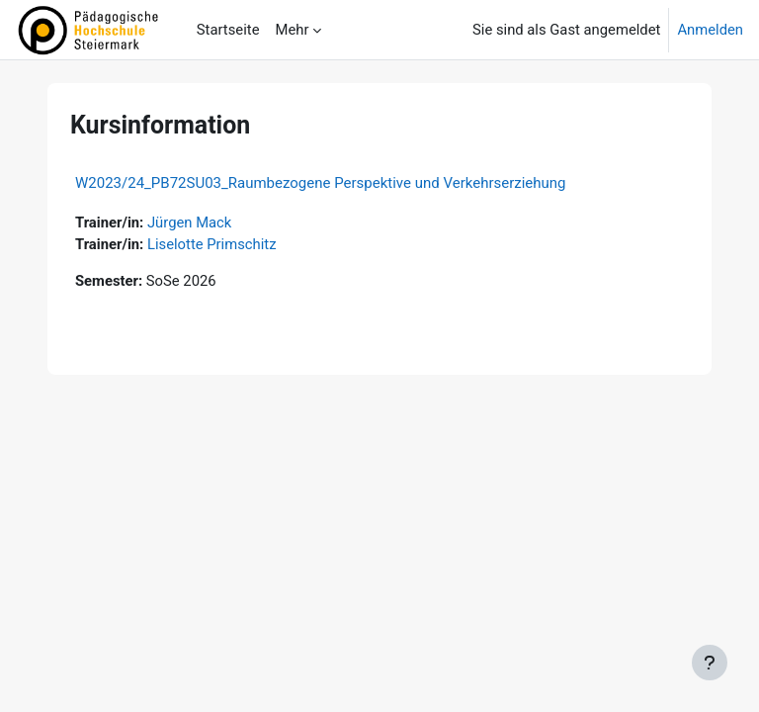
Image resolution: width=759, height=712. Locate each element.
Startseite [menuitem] (228, 30)
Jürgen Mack (189, 222)
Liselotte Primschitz (212, 244)
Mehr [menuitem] (291, 30)
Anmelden (710, 30)
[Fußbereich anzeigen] (709, 662)
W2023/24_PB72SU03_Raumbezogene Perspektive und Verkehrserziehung (320, 183)
